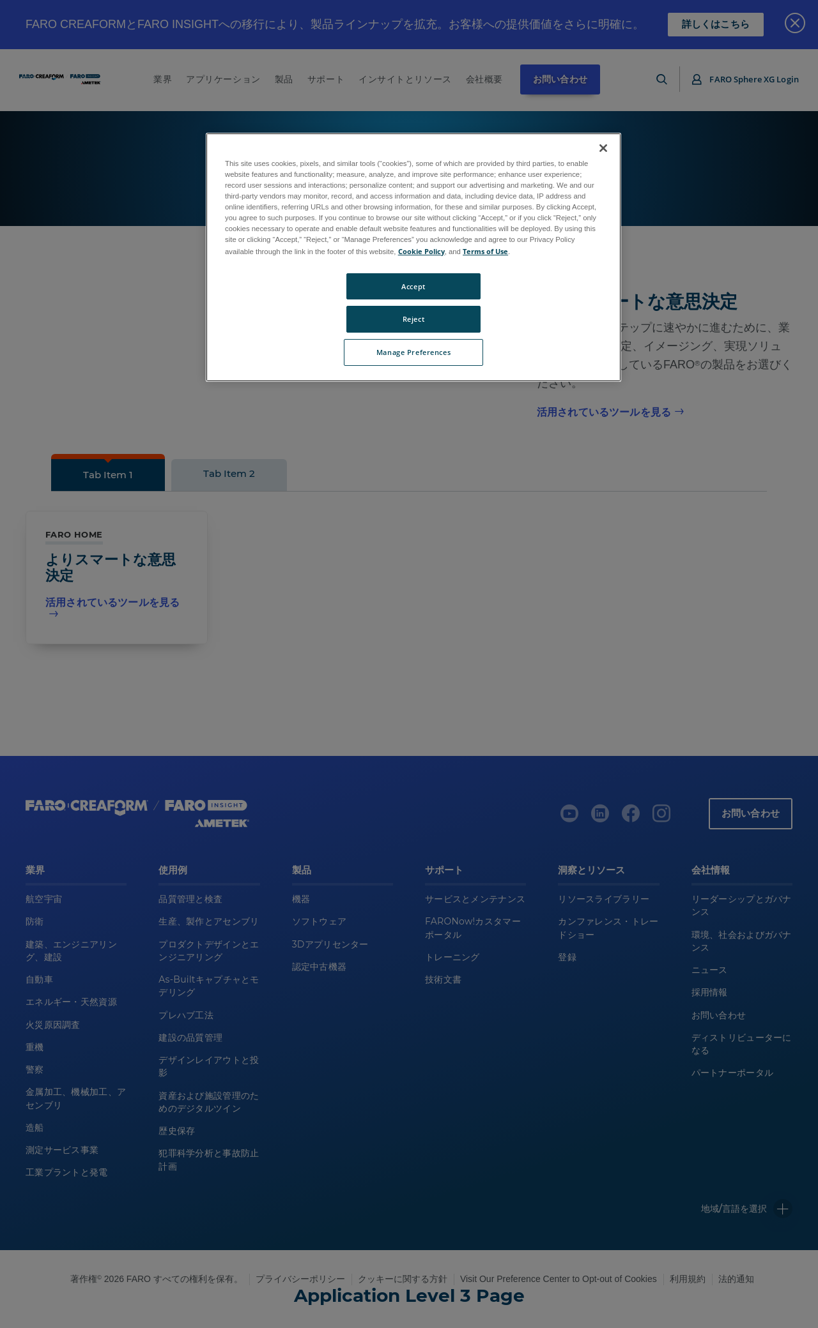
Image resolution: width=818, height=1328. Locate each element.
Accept (413, 286)
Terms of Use (485, 251)
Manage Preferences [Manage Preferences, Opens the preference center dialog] (413, 352)
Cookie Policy (421, 251)
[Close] (603, 148)
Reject (413, 319)
